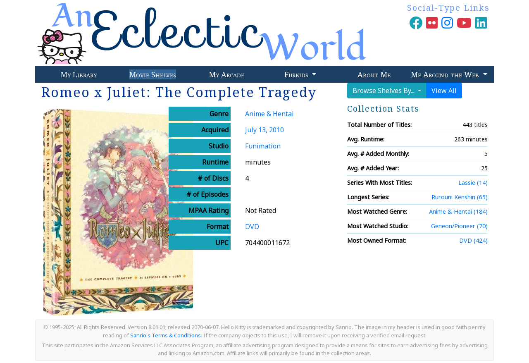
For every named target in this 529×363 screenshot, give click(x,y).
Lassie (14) (473, 182)
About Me (374, 74)
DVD (252, 226)
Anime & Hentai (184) (458, 211)
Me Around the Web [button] (446, 74)
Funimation (263, 145)
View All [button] (444, 90)
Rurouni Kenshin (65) (459, 197)
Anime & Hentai (269, 113)
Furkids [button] (297, 74)
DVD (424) (473, 240)
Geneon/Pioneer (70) (459, 226)
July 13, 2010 (264, 129)
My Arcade (226, 74)
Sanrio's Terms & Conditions (165, 335)
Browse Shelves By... (384, 90)
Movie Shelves (152, 74)
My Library (78, 74)
